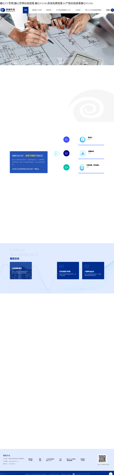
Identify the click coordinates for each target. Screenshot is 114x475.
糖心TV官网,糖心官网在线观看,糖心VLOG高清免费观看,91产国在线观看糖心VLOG (46, 3)
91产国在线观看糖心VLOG (63, 11)
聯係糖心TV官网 (83, 460)
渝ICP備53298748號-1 (54, 474)
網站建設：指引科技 (66, 474)
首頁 (25, 11)
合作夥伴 (77, 11)
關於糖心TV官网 (36, 11)
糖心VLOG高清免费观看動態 (93, 11)
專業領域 (48, 11)
